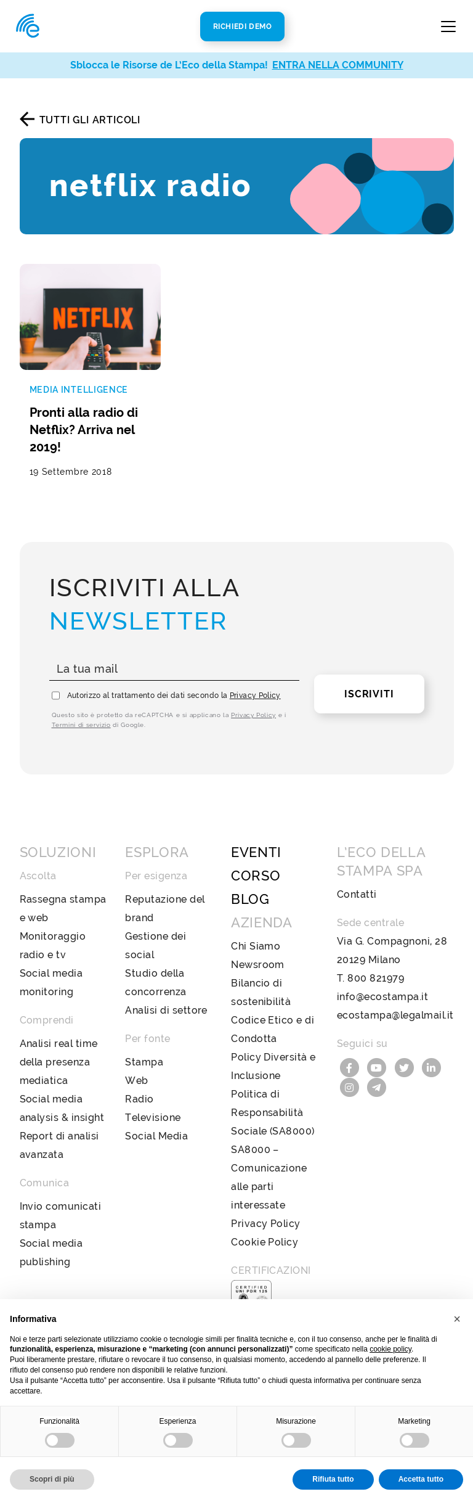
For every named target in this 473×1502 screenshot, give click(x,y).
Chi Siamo (255, 946)
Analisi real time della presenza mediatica (59, 1062)
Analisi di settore (166, 1010)
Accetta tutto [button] (420, 1479)
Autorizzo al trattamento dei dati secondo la (174, 695)
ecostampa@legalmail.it (395, 1015)
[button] (457, 1319)
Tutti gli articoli (89, 120)
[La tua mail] (174, 669)
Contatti (357, 894)
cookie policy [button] (390, 1349)
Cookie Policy (264, 1242)
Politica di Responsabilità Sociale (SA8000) (273, 1112)
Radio (139, 1099)
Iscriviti (369, 694)
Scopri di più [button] (52, 1479)
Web (136, 1080)
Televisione (152, 1117)
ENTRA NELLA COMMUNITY (337, 65)
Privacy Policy (255, 695)
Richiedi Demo (242, 26)
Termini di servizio (81, 725)
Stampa (144, 1062)
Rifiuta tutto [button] (333, 1479)
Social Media (156, 1136)
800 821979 (375, 978)
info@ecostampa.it (382, 997)
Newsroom (258, 965)
